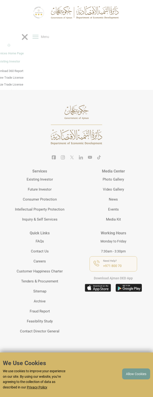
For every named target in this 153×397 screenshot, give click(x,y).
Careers (39, 267)
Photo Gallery (113, 186)
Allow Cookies (136, 374)
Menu (41, 47)
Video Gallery (113, 196)
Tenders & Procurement (39, 287)
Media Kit (113, 226)
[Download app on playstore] (129, 294)
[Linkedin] (81, 164)
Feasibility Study (40, 327)
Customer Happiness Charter (40, 277)
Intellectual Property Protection (39, 216)
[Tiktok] (99, 164)
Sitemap (39, 297)
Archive (40, 307)
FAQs (40, 247)
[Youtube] (90, 164)
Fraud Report (40, 317)
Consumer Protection (40, 206)
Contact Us (40, 257)
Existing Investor (40, 186)
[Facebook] (54, 164)
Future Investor (40, 196)
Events (113, 216)
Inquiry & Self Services (39, 226)
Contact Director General (39, 337)
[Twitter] (72, 164)
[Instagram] (63, 164)
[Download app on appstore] (98, 294)
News (113, 206)
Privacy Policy (37, 387)
